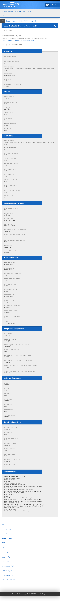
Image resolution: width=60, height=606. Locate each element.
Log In (4, 15)
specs (10, 6)
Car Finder (17, 11)
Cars (8, 21)
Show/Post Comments (9, 579)
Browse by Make (7, 11)
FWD (3, 543)
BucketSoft (41, 594)
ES (20, 21)
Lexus (14, 21)
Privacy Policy (16, 594)
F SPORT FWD (7, 534)
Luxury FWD (6, 557)
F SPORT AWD (7, 529)
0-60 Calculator (27, 11)
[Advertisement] (30, 584)
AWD (3, 525)
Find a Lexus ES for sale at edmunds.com (18, 41)
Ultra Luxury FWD (8, 571)
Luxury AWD (6, 552)
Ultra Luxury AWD (8, 566)
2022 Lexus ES (30, 21)
